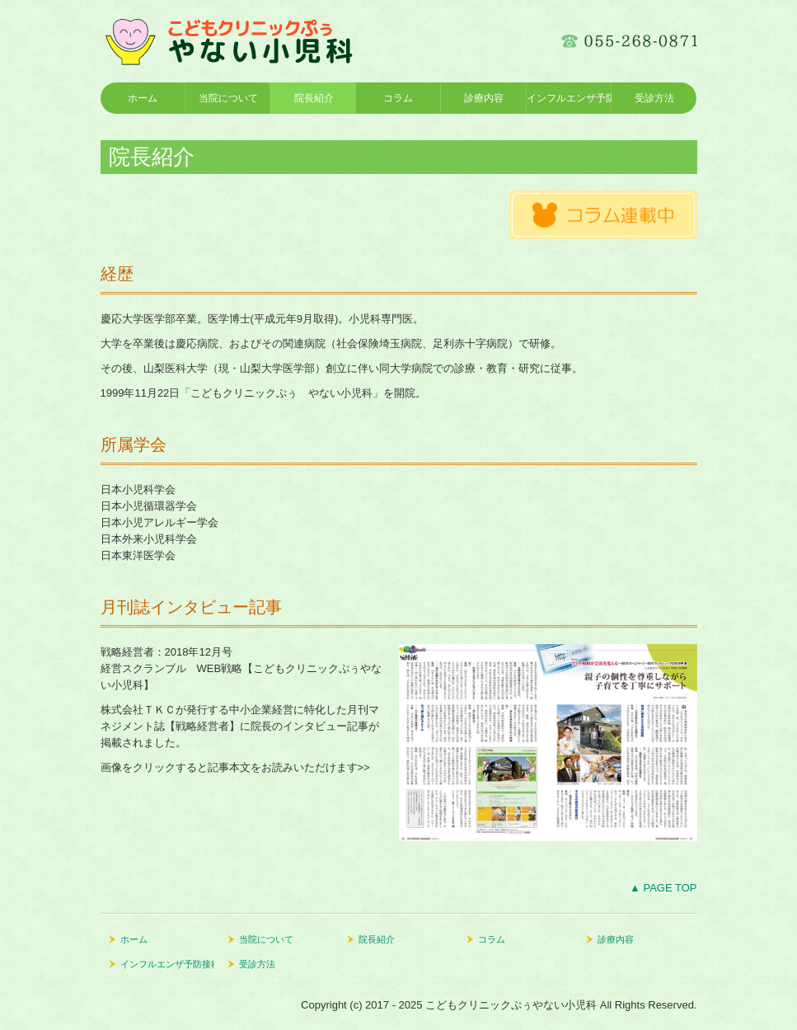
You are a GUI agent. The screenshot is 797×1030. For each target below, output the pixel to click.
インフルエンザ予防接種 (569, 98)
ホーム (142, 98)
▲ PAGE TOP (663, 888)
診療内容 (484, 98)
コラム (398, 98)
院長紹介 (314, 98)
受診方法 (654, 98)
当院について (228, 98)
